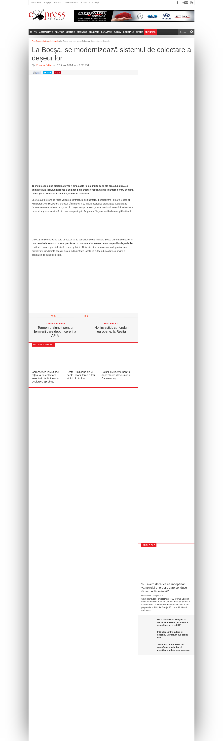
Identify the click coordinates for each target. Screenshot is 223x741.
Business (82, 32)
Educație (94, 32)
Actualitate (46, 32)
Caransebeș (70, 2)
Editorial (150, 32)
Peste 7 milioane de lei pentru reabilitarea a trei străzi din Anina (81, 375)
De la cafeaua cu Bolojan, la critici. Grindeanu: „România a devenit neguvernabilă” (172, 622)
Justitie (70, 32)
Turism (117, 32)
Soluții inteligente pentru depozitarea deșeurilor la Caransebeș (116, 375)
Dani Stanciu (146, 596)
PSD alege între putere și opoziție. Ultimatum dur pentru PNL (172, 635)
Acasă (34, 41)
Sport (139, 32)
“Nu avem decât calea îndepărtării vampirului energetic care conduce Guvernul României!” (164, 588)
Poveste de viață (90, 2)
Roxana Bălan (44, 65)
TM (35, 32)
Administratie (53, 41)
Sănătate (106, 32)
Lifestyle (128, 32)
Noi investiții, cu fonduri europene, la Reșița (111, 329)
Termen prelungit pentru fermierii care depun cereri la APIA (55, 331)
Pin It (85, 315)
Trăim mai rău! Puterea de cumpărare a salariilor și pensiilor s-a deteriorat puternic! (173, 647)
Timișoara (35, 2)
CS (31, 32)
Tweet (52, 315)
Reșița (47, 2)
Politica (59, 32)
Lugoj (57, 2)
